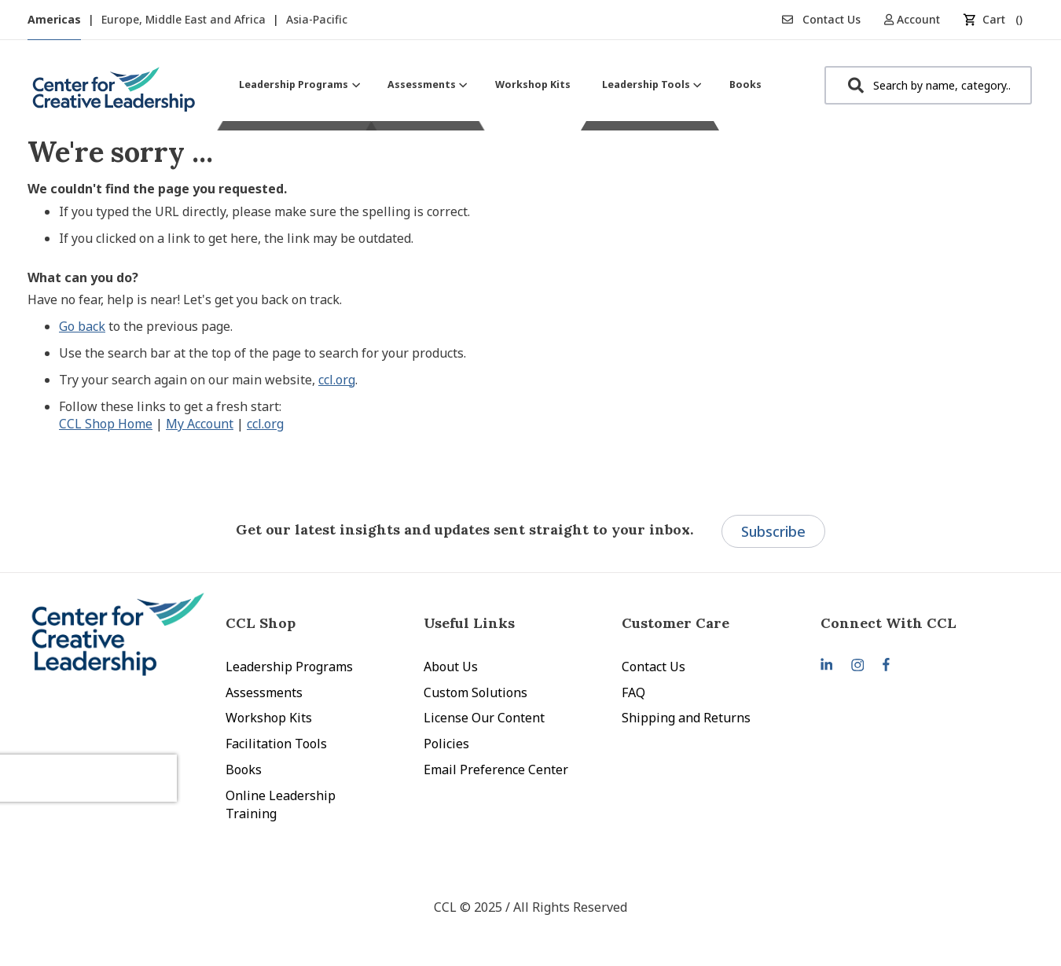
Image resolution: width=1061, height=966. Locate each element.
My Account (199, 423)
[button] (917, 19)
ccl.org (336, 379)
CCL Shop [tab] (261, 623)
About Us (451, 666)
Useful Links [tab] (469, 623)
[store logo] (114, 95)
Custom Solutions (475, 692)
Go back (82, 326)
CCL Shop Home (105, 423)
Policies (446, 743)
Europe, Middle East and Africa (185, 19)
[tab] (920, 623)
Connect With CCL (888, 623)
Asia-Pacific (316, 19)
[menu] (500, 84)
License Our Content (484, 717)
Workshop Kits (269, 717)
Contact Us (821, 19)
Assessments (264, 692)
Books (244, 769)
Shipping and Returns (686, 717)
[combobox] (928, 85)
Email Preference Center (496, 769)
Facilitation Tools (276, 743)
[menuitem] (297, 84)
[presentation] (112, 758)
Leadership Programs (289, 666)
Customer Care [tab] (675, 623)
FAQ (633, 692)
